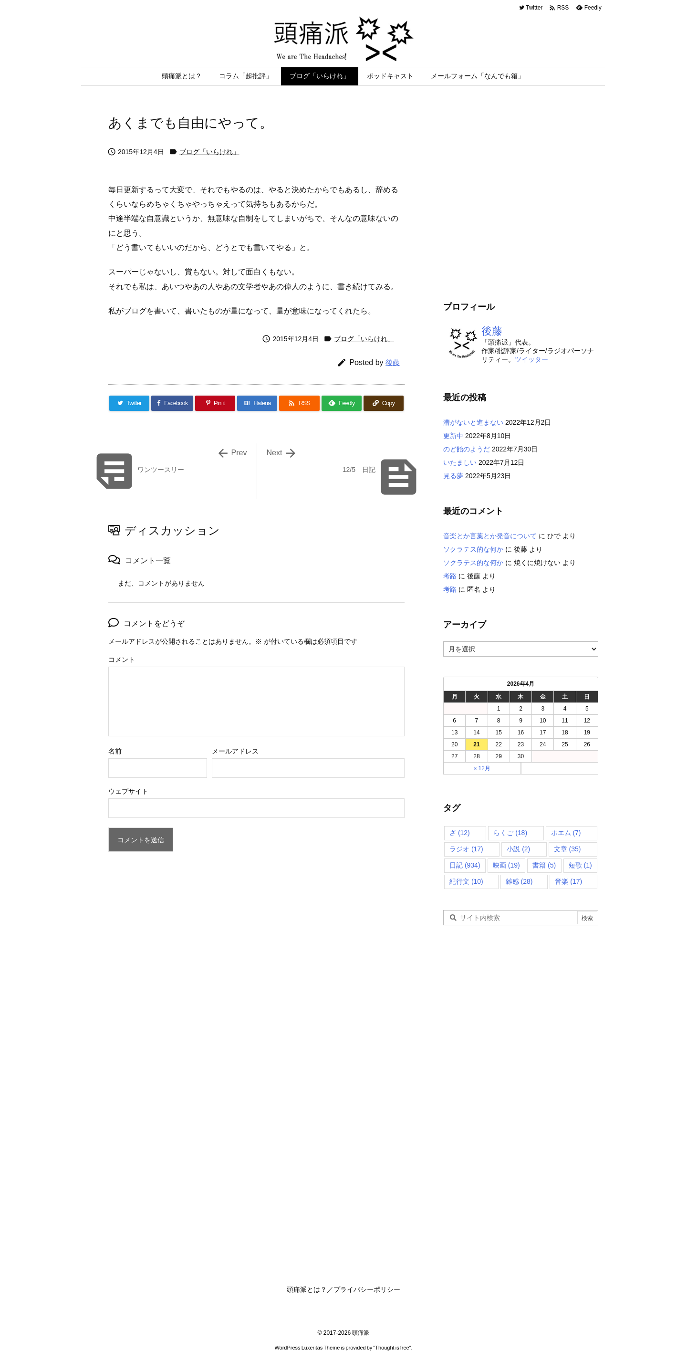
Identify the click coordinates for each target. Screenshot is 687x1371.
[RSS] (299, 403)
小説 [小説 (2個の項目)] (518, 849)
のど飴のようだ (466, 449)
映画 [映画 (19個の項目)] (506, 865)
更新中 (453, 436)
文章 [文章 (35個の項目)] (567, 849)
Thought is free (392, 1347)
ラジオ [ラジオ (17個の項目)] (466, 849)
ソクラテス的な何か (473, 549)
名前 (115, 751)
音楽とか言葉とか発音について (490, 536)
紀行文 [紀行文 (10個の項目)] (466, 881)
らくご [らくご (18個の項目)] (510, 833)
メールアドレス (235, 751)
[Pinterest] (215, 403)
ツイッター (531, 359)
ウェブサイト (128, 791)
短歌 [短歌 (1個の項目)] (580, 865)
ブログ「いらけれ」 (209, 152)
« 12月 (482, 768)
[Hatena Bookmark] (257, 403)
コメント (121, 659)
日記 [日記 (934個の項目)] (464, 865)
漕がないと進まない (473, 422)
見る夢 (453, 476)
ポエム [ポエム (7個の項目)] (566, 833)
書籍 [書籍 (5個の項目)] (544, 865)
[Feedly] (342, 403)
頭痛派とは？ (307, 1289)
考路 (450, 576)
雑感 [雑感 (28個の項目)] (519, 881)
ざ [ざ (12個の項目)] (459, 833)
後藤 (392, 362)
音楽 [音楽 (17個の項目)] (568, 881)
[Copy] (384, 403)
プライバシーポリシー (366, 1289)
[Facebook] (172, 403)
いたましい (460, 462)
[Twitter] (129, 403)
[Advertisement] (523, 205)
